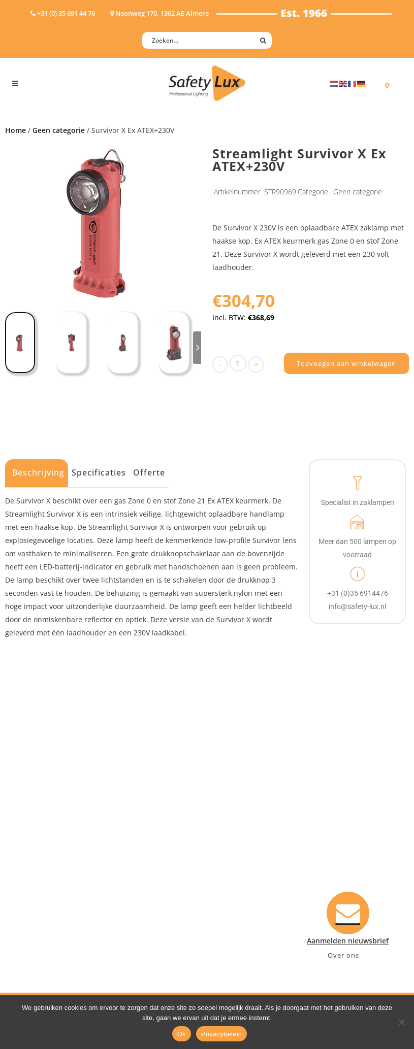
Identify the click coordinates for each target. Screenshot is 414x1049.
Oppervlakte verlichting (52, 850)
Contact (231, 811)
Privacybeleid (221, 1034)
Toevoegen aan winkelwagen (346, 363)
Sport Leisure (143, 863)
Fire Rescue (139, 837)
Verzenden (235, 837)
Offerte (149, 472)
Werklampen (34, 837)
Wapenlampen (37, 877)
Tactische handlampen (51, 863)
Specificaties (99, 472)
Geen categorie (59, 130)
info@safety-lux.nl (346, 863)
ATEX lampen (34, 824)
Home (15, 130)
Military (133, 850)
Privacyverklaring (247, 890)
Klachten (232, 850)
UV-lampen (31, 903)
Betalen (230, 824)
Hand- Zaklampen (43, 797)
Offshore (135, 824)
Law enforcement (150, 811)
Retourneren (239, 863)
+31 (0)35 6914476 (345, 850)
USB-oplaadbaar (40, 890)
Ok (181, 1034)
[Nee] (401, 1022)
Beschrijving (38, 472)
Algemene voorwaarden (258, 877)
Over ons (343, 955)
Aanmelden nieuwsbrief (258, 797)
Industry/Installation (156, 797)
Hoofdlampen (36, 811)
